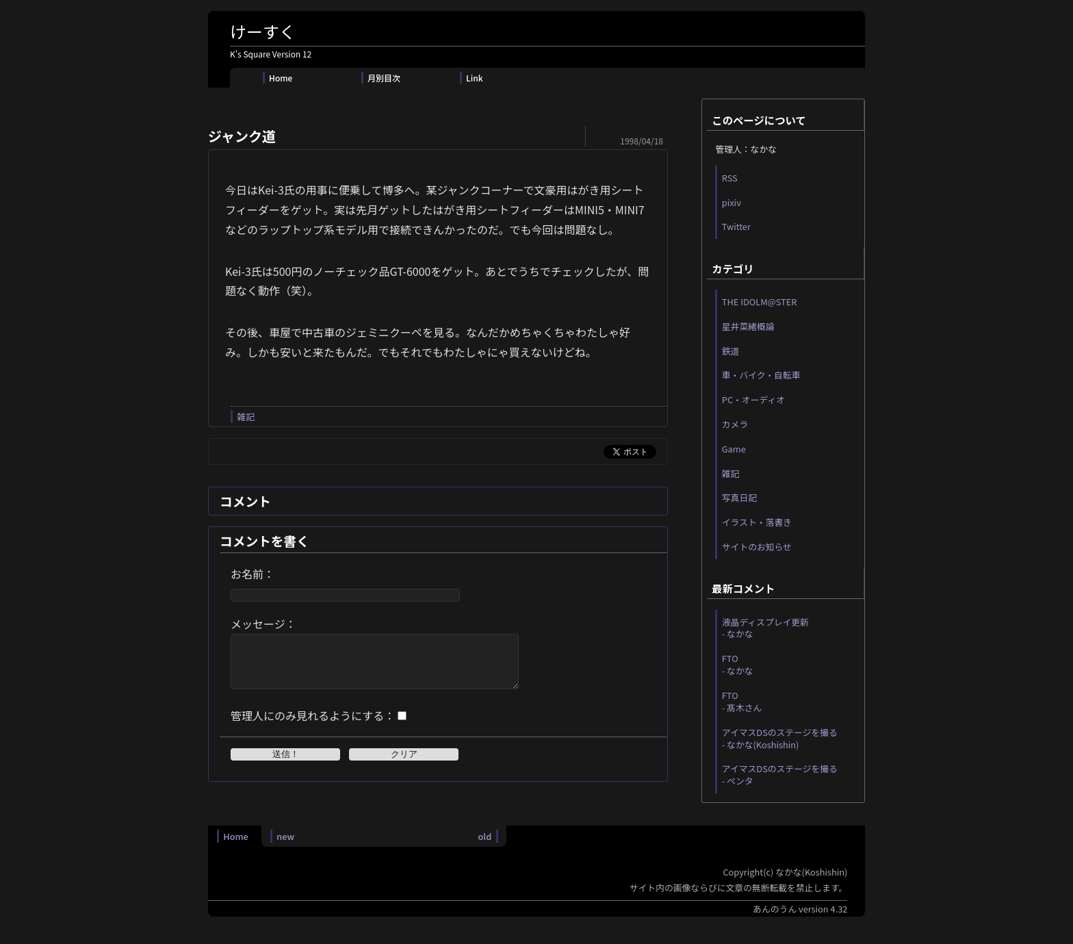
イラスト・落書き (757, 521)
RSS (730, 177)
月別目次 (383, 78)
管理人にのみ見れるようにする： (313, 725)
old (484, 846)
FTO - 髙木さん (742, 701)
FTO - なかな (737, 664)
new (285, 846)
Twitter (736, 226)
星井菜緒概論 (748, 326)
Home (280, 78)
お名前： (252, 573)
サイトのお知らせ (757, 546)
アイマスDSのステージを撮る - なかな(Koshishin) (780, 738)
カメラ (735, 424)
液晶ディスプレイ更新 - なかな (765, 628)
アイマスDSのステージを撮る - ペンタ (780, 774)
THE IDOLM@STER (759, 301)
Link (474, 78)
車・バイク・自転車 (761, 374)
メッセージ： (263, 623)
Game (734, 448)
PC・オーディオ (753, 399)
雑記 (246, 416)
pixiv (731, 202)
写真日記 (739, 497)
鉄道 (731, 350)
